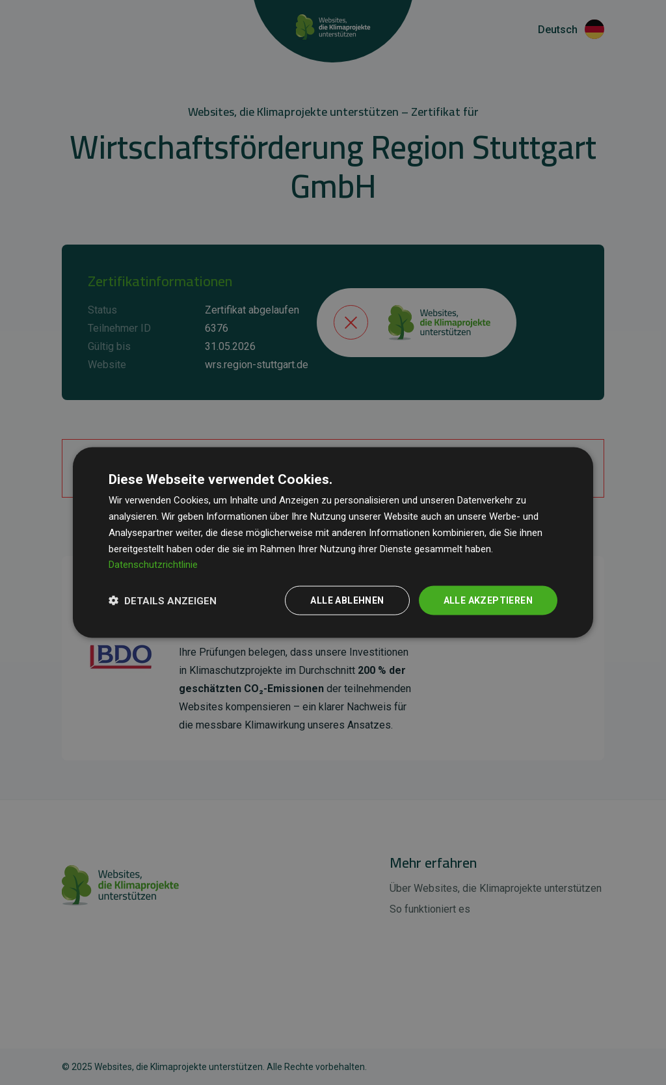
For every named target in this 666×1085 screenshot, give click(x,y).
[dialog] (333, 543)
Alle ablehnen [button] (347, 600)
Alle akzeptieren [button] (488, 600)
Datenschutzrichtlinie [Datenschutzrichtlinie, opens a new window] (153, 564)
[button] (163, 600)
